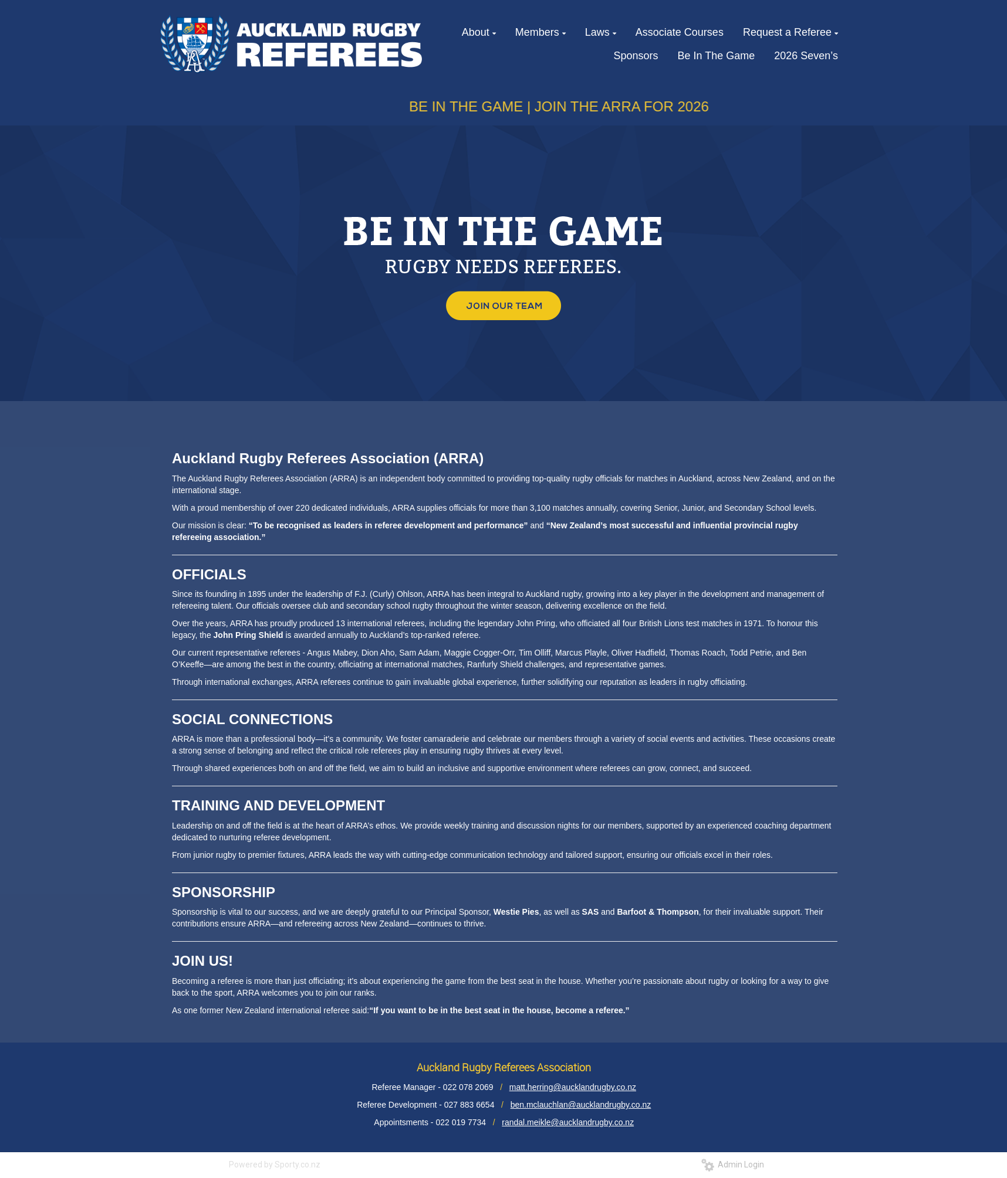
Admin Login (732, 1164)
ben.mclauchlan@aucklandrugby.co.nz (581, 1104)
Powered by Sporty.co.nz (274, 1164)
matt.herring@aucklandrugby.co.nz (572, 1087)
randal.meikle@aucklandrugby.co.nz (568, 1122)
